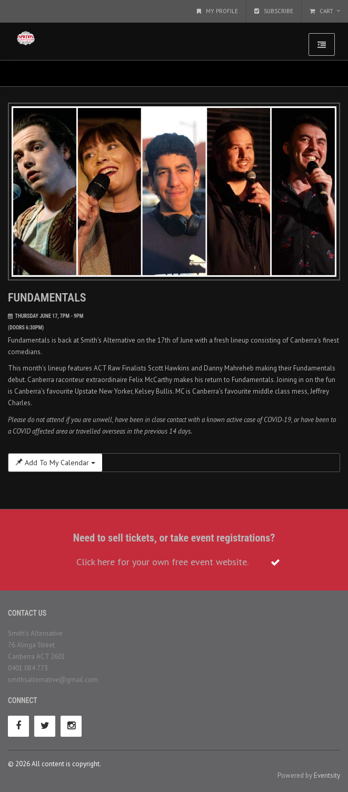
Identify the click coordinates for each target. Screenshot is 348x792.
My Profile (217, 11)
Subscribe (273, 11)
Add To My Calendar (55, 462)
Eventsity (327, 775)
